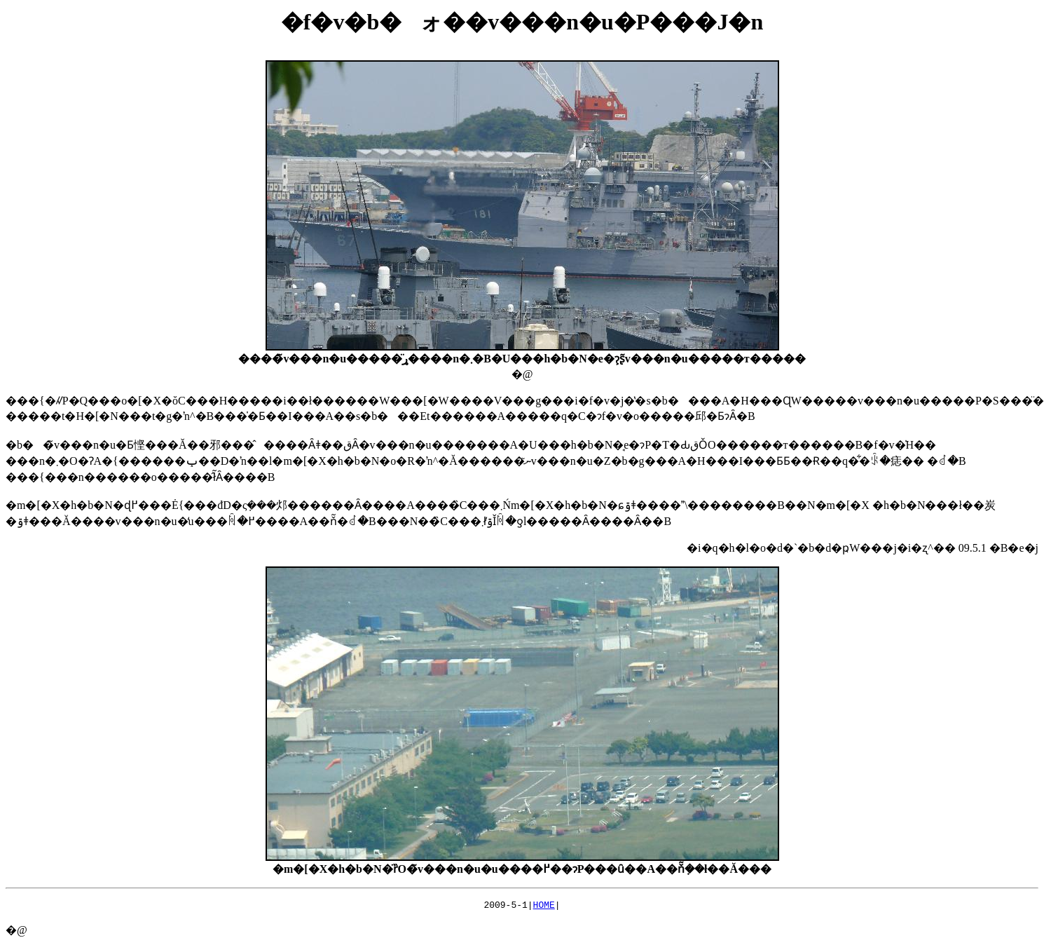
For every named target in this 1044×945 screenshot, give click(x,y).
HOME (544, 906)
